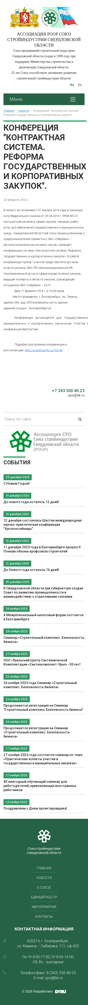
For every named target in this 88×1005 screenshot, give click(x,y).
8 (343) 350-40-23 (61, 972)
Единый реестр (44, 897)
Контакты (44, 917)
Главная (8, 110)
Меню (16, 99)
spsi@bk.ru (76, 395)
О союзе (44, 887)
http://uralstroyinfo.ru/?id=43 (44, 350)
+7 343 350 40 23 (68, 390)
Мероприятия (44, 907)
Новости (23, 110)
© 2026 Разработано (37, 991)
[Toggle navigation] (73, 99)
